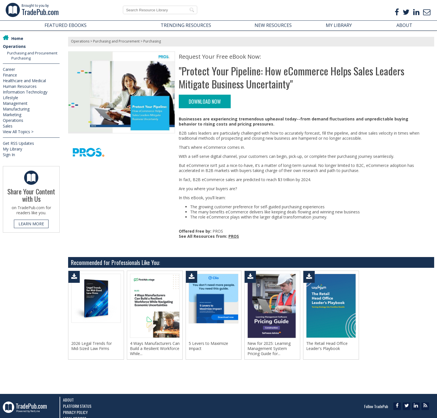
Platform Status (77, 406)
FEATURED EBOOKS (66, 25)
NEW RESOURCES (273, 25)
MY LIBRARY (339, 25)
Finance (10, 75)
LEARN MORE (31, 223)
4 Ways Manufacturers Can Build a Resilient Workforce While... (155, 348)
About (68, 400)
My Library (12, 149)
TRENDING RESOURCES (186, 25)
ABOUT (404, 25)
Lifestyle (10, 97)
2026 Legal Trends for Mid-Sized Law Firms (91, 346)
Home (17, 38)
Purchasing (21, 58)
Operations (14, 46)
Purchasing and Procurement (32, 53)
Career (9, 69)
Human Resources (20, 86)
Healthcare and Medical (24, 80)
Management (15, 103)
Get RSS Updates (18, 143)
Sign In (9, 154)
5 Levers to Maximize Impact (208, 346)
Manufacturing (16, 109)
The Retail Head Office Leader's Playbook (327, 346)
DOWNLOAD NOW (205, 101)
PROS (233, 236)
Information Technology (25, 92)
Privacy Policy (75, 412)
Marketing (12, 114)
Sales (7, 126)
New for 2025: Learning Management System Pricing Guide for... (269, 348)
